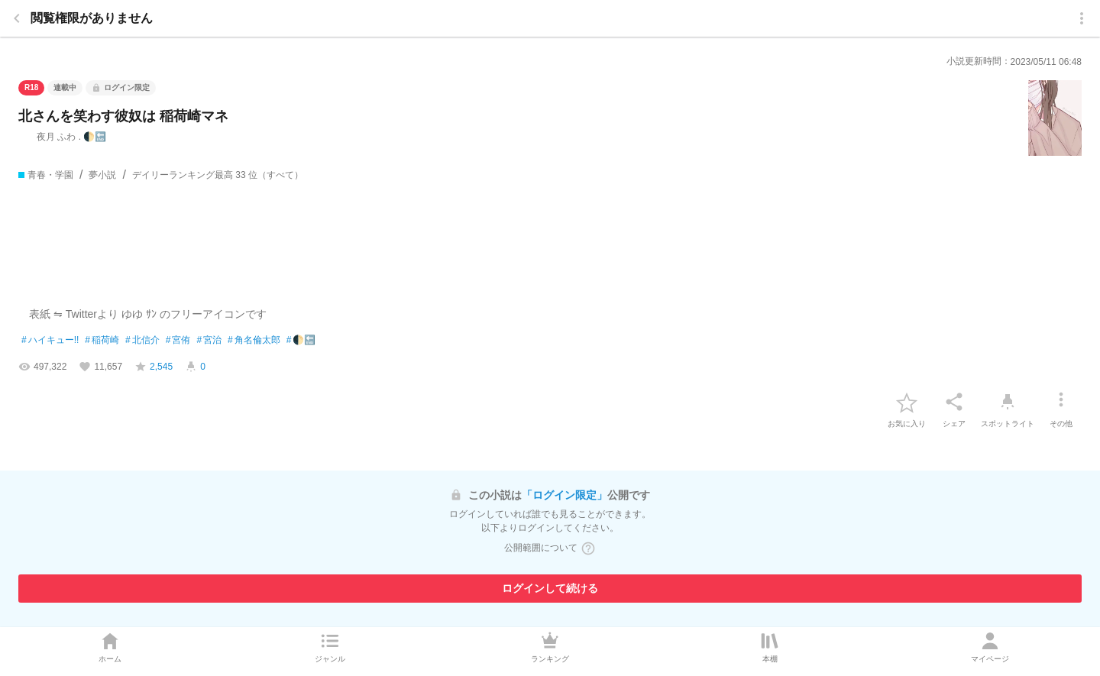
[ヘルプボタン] (588, 548)
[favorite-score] (153, 366)
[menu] (1081, 18)
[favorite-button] (906, 402)
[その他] (1061, 402)
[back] (17, 18)
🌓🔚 (301, 341)
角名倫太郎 (254, 341)
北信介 (142, 341)
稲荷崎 (102, 341)
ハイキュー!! (50, 341)
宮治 (209, 341)
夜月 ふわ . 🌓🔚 (62, 136)
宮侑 (178, 341)
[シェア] (954, 402)
